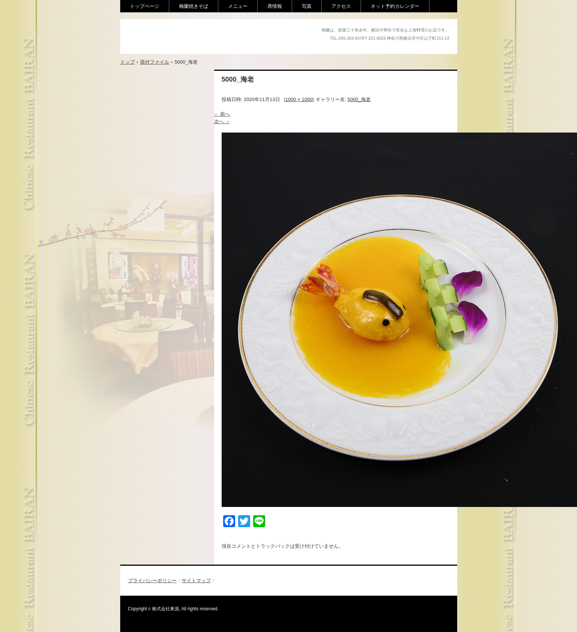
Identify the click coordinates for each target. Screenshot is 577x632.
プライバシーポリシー (152, 580)
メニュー (237, 6)
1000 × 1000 (299, 99)
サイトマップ (196, 580)
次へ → (222, 121)
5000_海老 (359, 99)
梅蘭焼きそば (193, 6)
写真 (307, 6)
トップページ (144, 6)
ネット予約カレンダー (395, 6)
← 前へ (222, 114)
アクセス (341, 6)
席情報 (274, 6)
